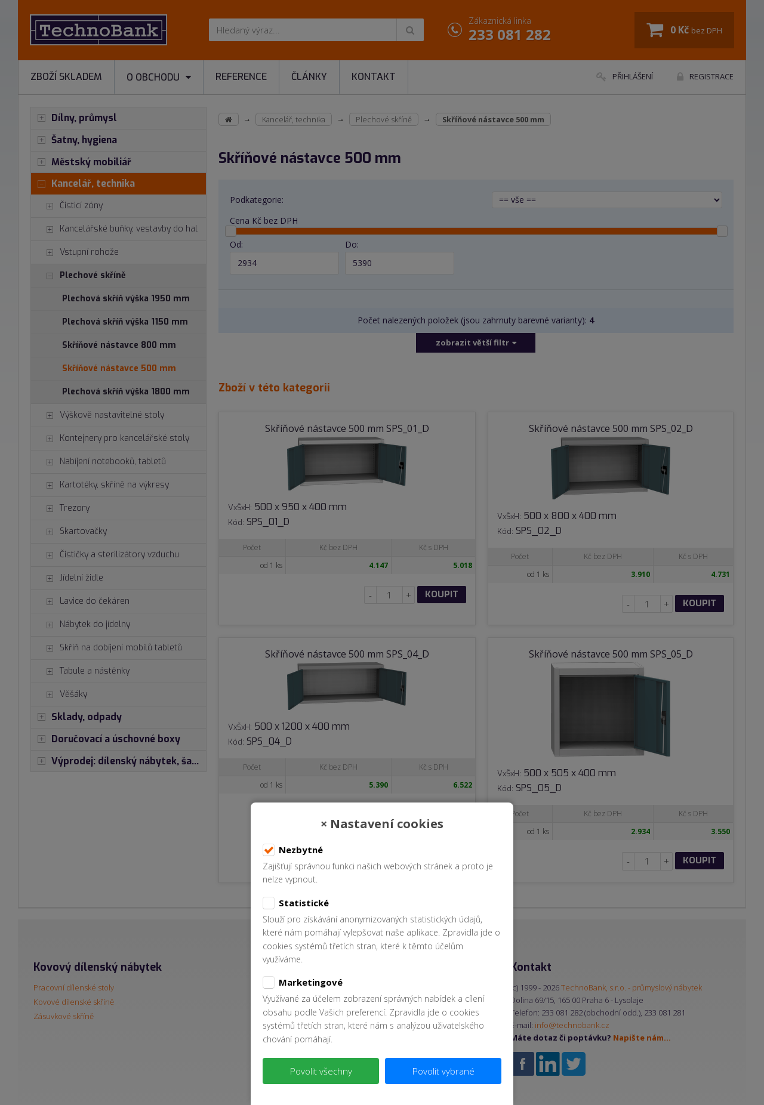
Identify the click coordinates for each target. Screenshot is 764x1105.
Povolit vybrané (443, 1071)
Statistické (296, 903)
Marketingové (303, 982)
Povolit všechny (321, 1071)
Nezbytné (293, 850)
